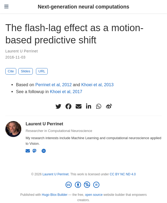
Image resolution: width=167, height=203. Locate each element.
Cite (11, 71)
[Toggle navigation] (6, 6)
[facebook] (68, 106)
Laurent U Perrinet (21, 51)
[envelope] (79, 106)
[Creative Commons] (83, 184)
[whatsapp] (99, 106)
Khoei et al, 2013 (97, 84)
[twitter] (58, 106)
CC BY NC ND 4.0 (123, 174)
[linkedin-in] (89, 106)
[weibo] (109, 106)
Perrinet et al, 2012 (53, 84)
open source (94, 195)
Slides (25, 71)
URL (41, 71)
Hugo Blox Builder (54, 195)
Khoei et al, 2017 (66, 91)
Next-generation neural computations (83, 7)
